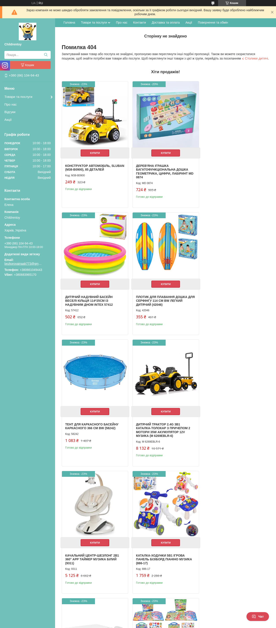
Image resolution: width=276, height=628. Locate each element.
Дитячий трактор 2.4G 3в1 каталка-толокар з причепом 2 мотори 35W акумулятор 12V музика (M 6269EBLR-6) (232, 301)
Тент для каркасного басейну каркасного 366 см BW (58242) (161, 297)
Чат (258, 617)
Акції (8, 119)
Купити (94, 152)
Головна (69, 22)
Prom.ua (158, 615)
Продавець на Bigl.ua (138, 619)
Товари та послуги (18, 97)
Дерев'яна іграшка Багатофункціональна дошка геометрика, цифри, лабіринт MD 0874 (164, 170)
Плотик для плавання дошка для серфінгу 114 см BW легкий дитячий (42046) (92, 299)
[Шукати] (46, 55)
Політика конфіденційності (162, 623)
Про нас (10, 104)
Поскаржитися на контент (128, 623)
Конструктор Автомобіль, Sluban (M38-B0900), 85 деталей (91, 167)
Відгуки (9, 112)
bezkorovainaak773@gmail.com (23, 263)
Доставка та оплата (166, 22)
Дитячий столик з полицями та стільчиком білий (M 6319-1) (232, 427)
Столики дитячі (256, 58)
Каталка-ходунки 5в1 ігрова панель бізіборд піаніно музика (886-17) (163, 429)
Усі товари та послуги (251, 600)
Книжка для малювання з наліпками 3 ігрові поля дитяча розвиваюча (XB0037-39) (93, 555)
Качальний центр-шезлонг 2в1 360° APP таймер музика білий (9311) (92, 429)
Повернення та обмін (213, 22)
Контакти (139, 22)
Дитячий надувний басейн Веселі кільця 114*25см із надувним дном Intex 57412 (229, 168)
